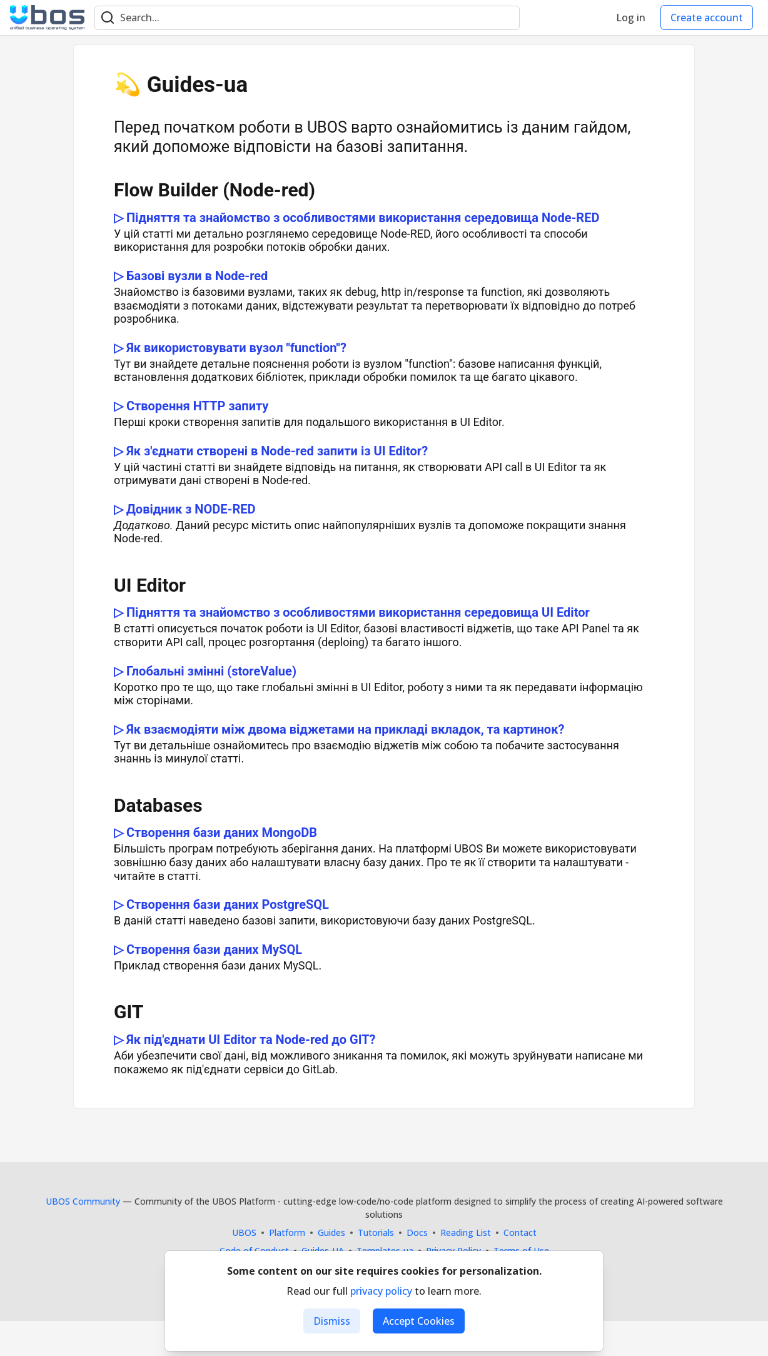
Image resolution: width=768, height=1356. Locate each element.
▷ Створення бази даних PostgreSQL (221, 904)
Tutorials (376, 1232)
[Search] (107, 17)
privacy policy (381, 1291)
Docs (417, 1232)
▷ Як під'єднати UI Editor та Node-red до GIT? (245, 1039)
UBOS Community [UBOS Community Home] (83, 1201)
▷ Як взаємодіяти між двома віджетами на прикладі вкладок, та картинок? (339, 729)
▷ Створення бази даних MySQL (208, 949)
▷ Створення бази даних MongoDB (215, 832)
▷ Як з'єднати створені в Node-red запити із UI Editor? (271, 450)
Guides (331, 1232)
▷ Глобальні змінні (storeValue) (205, 671)
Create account (706, 17)
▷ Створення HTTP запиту (191, 405)
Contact (520, 1232)
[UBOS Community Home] (47, 17)
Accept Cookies (419, 1321)
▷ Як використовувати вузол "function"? (230, 347)
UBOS (244, 1232)
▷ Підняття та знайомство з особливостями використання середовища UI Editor (352, 612)
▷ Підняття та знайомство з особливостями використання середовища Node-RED (356, 217)
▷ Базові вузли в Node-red (191, 275)
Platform (287, 1232)
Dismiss (331, 1321)
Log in (630, 17)
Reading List (465, 1232)
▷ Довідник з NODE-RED (184, 509)
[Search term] (307, 18)
